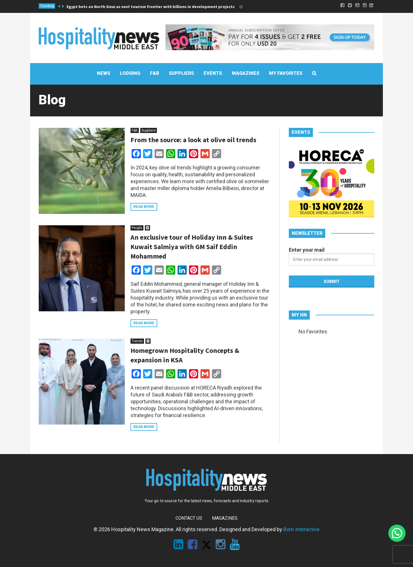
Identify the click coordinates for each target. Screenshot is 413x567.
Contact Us (189, 518)
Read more (143, 207)
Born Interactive (301, 529)
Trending (47, 6)
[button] (397, 533)
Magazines (224, 518)
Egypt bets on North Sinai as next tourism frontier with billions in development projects (151, 6)
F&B (135, 130)
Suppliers (148, 130)
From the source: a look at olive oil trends (193, 139)
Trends (137, 341)
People (137, 228)
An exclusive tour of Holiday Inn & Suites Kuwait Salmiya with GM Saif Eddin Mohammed (191, 247)
